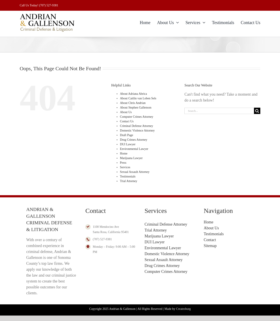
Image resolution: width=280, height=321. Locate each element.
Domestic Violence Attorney (137, 130)
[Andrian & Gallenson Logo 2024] (47, 15)
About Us (126, 112)
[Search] (257, 111)
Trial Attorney (128, 181)
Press (123, 162)
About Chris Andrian (132, 103)
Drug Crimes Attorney (133, 139)
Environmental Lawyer (134, 149)
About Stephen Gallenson (135, 107)
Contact (210, 240)
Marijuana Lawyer (131, 158)
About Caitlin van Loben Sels (138, 98)
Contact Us (127, 121)
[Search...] (219, 111)
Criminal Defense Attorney (136, 126)
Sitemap (210, 246)
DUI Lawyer (127, 144)
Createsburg (183, 308)
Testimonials (127, 176)
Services (125, 167)
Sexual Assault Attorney (134, 172)
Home (123, 153)
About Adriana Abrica (133, 93)
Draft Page (126, 135)
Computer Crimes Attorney (136, 116)
